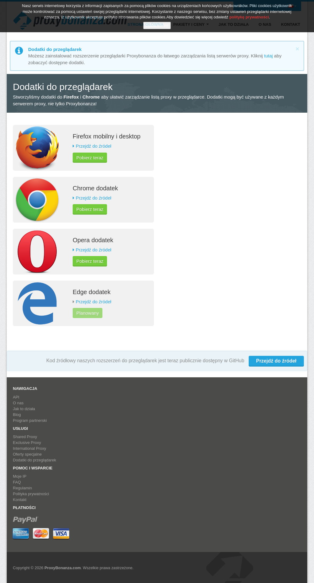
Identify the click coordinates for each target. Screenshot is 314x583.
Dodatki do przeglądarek (34, 460)
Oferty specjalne (27, 454)
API (16, 397)
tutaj (268, 55)
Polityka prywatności (31, 494)
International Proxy (29, 448)
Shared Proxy (25, 436)
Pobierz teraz (89, 157)
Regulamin (22, 488)
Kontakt (19, 499)
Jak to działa (24, 408)
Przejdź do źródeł (93, 146)
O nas (18, 403)
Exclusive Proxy (27, 442)
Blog (17, 414)
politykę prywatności (249, 15)
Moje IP (19, 476)
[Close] (297, 48)
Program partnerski (30, 420)
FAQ (17, 482)
